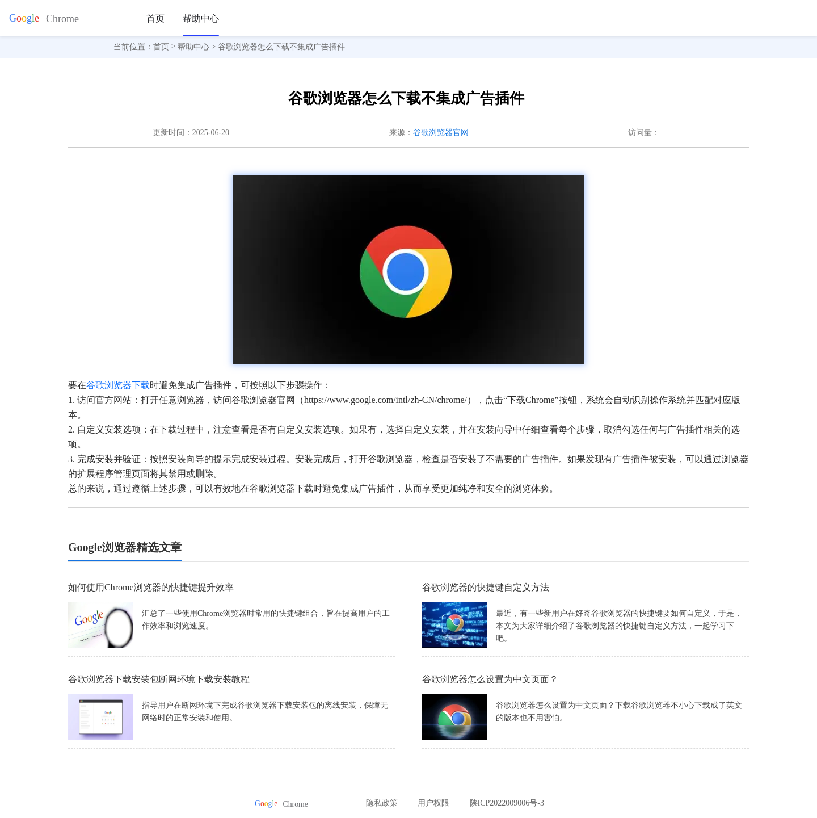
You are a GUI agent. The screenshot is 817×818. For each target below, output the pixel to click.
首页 (155, 18)
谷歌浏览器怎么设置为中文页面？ (490, 679)
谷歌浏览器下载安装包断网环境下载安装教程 (159, 679)
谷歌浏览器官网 (441, 132)
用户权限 (433, 803)
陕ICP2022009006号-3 (507, 803)
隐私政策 (382, 803)
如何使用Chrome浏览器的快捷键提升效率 (151, 587)
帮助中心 (201, 18)
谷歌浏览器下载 (118, 385)
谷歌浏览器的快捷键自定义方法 (485, 587)
